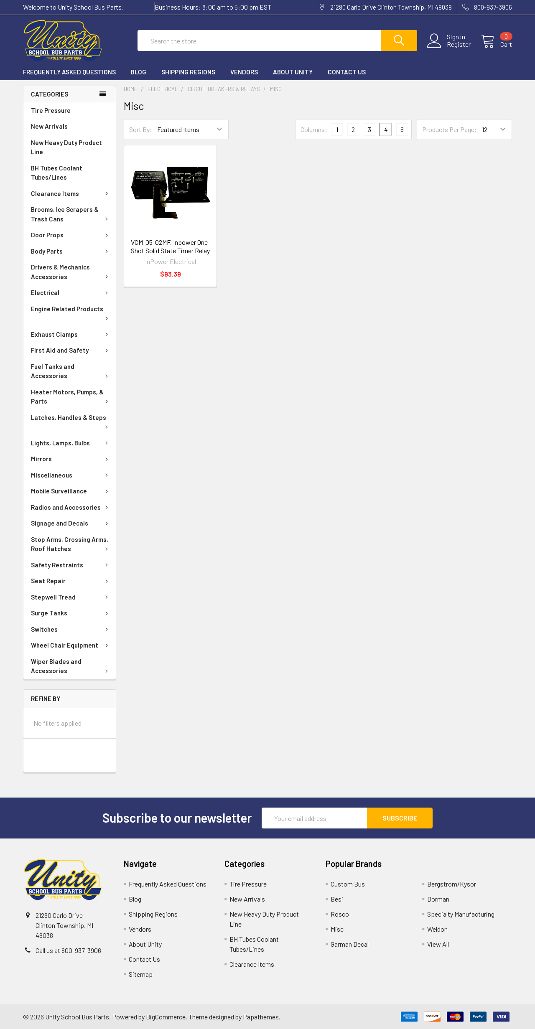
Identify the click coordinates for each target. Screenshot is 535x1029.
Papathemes (261, 1017)
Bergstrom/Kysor (451, 884)
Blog (138, 72)
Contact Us (347, 72)
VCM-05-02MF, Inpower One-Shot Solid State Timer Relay (170, 246)
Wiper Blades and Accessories (71, 666)
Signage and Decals (71, 523)
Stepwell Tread (71, 597)
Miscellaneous (71, 475)
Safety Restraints (71, 565)
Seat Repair (71, 581)
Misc (337, 929)
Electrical (71, 293)
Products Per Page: (449, 130)
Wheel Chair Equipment (71, 645)
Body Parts (71, 251)
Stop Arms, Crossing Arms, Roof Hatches (71, 544)
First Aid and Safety (71, 350)
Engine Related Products (71, 312)
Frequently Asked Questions (69, 72)
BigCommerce (166, 1017)
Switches (71, 629)
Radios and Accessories (71, 507)
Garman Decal (350, 944)
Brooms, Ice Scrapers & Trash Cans (71, 214)
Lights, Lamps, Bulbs (71, 443)
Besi (337, 899)
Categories (49, 94)
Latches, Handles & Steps (71, 421)
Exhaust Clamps (71, 334)
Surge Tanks (71, 613)
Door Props (71, 235)
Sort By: (140, 130)
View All (438, 944)
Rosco (340, 914)
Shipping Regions (188, 72)
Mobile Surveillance (71, 491)
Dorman (438, 899)
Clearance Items (71, 194)
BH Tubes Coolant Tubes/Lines (56, 173)
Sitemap (141, 974)
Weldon (437, 929)
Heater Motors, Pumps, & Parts (71, 397)
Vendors (244, 72)
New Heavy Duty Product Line (66, 147)
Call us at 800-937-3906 (68, 950)
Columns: (314, 129)
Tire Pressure (51, 110)
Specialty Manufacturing (460, 914)
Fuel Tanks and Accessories (71, 371)
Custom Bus (348, 884)
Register (459, 44)
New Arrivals (49, 126)
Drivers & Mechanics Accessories (71, 272)
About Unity (293, 72)
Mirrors (71, 459)
